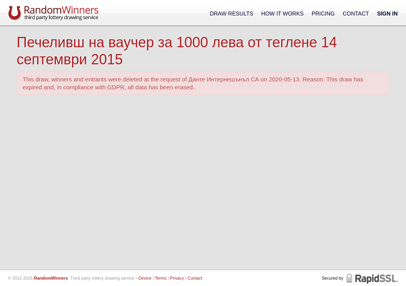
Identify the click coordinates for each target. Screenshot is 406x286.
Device (144, 278)
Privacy (177, 278)
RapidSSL (371, 278)
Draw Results (231, 13)
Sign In (387, 13)
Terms (161, 278)
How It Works (282, 13)
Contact (356, 13)
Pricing (323, 13)
